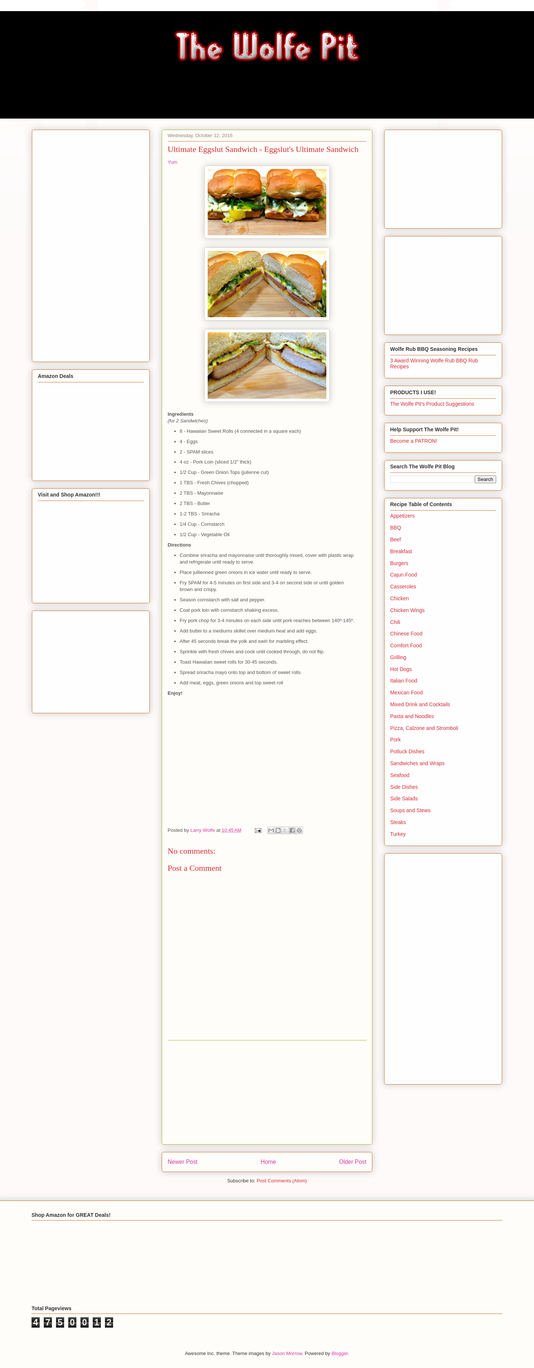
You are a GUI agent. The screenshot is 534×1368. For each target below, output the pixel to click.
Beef (395, 539)
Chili (395, 622)
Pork (395, 740)
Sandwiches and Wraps (417, 763)
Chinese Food (406, 634)
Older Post (352, 1162)
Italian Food (403, 681)
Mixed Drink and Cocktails (420, 704)
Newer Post (183, 1162)
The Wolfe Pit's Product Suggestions (432, 404)
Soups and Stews (410, 810)
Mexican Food (406, 692)
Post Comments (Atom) (282, 1180)
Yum (172, 162)
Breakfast (401, 551)
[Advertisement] (267, 1092)
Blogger (340, 1353)
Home (268, 1162)
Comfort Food (406, 645)
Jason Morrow (287, 1353)
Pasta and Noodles (412, 716)
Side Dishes (404, 787)
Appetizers (402, 516)
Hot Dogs (401, 669)
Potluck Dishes (407, 751)
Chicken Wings (407, 610)
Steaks (398, 822)
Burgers (399, 563)
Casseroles (403, 587)
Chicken (399, 598)
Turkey (398, 834)
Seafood (399, 775)
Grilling (398, 657)
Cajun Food (403, 575)
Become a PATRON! (413, 441)
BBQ (395, 528)
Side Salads (404, 798)
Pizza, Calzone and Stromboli (424, 728)
